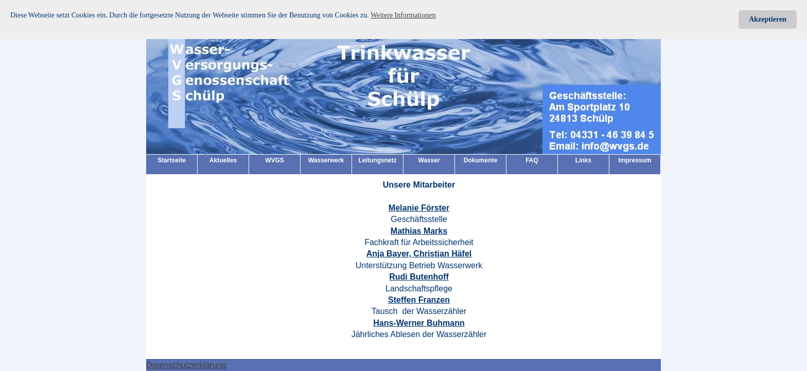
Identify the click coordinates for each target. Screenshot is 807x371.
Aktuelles (223, 160)
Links (583, 160)
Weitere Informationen (403, 15)
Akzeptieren (767, 19)
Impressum (634, 160)
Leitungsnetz (378, 160)
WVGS (274, 160)
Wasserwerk (326, 160)
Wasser (429, 160)
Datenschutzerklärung (186, 365)
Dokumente (480, 160)
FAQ (531, 160)
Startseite (171, 160)
